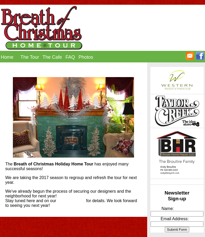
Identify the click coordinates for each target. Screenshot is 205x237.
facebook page (71, 200)
